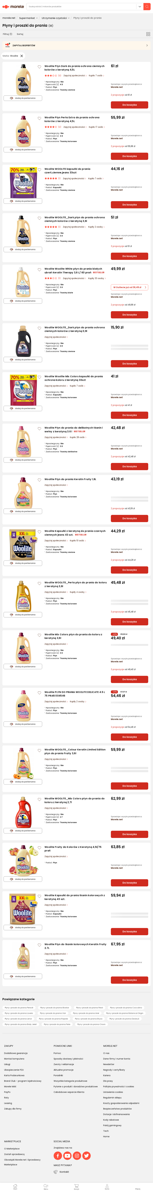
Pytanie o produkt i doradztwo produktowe (76, 1086)
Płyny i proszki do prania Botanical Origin (124, 1013)
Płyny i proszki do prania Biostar (54, 1007)
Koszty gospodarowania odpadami (121, 1103)
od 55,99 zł (123, 146)
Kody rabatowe (111, 1119)
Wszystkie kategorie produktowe (70, 1080)
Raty (6, 1097)
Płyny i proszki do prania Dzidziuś (124, 1018)
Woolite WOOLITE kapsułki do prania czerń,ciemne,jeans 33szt (67, 170)
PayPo (7, 1092)
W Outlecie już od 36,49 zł (129, 287)
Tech (106, 1130)
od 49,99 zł (123, 304)
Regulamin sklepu (112, 1097)
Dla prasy (108, 1080)
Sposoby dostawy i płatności (68, 1058)
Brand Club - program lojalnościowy (22, 1080)
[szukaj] (147, 6)
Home (106, 1136)
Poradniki (58, 1075)
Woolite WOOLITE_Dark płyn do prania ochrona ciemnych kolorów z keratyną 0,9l (75, 329)
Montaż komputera (14, 1058)
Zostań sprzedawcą (14, 1154)
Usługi (7, 1064)
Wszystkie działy (139, 6)
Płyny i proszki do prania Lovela (19, 1013)
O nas (106, 1053)
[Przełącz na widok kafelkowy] (148, 34)
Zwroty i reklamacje (64, 1064)
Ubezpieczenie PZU (14, 1069)
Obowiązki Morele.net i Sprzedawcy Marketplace (22, 1162)
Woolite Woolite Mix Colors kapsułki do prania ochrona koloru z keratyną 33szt (74, 378)
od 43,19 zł (123, 508)
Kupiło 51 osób (77, 540)
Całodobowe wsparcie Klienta (69, 1092)
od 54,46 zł (123, 727)
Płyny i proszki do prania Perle (57, 1024)
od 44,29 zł (123, 560)
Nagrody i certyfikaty (114, 1069)
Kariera (106, 1075)
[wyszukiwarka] (88, 6)
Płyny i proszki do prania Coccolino (126, 1007)
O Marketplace (12, 1148)
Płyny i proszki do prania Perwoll (19, 1007)
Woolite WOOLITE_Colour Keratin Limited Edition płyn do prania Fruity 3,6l (75, 751)
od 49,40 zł (123, 669)
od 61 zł (121, 95)
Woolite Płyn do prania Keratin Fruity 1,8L (70, 479)
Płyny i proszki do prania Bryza (88, 1018)
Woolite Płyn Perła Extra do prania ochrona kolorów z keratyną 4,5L (72, 119)
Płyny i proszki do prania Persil (89, 1007)
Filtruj (7, 34)
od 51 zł (121, 246)
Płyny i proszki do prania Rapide (53, 1018)
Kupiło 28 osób (77, 437)
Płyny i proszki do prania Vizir (53, 1013)
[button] (138, 1187)
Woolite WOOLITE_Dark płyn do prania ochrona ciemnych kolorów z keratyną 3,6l (75, 219)
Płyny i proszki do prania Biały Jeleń (21, 1024)
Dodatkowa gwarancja (15, 1053)
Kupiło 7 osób (96, 75)
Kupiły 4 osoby (77, 592)
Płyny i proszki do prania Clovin (91, 1024)
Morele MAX (10, 1086)
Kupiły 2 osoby (95, 226)
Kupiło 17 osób (96, 127)
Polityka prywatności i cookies (118, 1086)
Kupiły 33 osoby (96, 278)
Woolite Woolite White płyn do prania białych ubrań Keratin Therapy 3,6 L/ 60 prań (73, 270)
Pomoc (57, 1053)
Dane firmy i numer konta (116, 1058)
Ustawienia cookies (113, 1092)
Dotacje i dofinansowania (116, 1114)
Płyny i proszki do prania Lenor (18, 1018)
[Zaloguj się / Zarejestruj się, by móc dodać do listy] (39, 67)
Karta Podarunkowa (14, 1075)
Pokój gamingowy (112, 1125)
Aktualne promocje (64, 1069)
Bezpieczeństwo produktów (117, 1108)
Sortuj (20, 34)
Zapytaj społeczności (74, 75)
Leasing (8, 1103)
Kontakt (64, 1172)
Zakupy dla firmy (13, 1108)
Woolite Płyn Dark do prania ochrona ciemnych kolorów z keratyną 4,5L (74, 68)
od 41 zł (121, 405)
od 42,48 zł (123, 456)
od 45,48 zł (123, 611)
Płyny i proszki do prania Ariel (86, 1013)
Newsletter (108, 1064)
